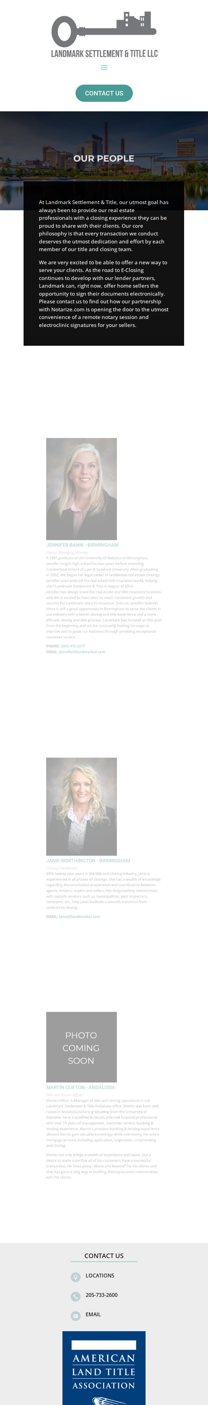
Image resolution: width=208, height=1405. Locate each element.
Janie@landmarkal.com (83, 904)
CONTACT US (104, 93)
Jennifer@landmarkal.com (85, 635)
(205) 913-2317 (78, 630)
